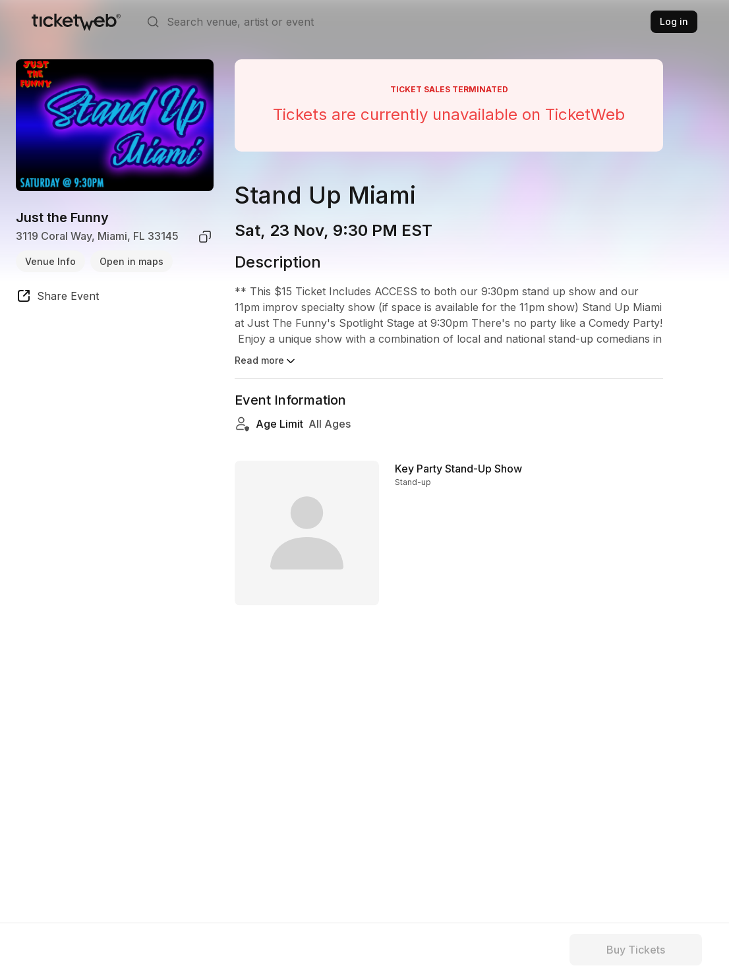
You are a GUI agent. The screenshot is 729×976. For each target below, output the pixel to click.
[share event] (57, 298)
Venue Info (50, 261)
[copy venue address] (205, 236)
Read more (266, 361)
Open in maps (131, 261)
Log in (674, 21)
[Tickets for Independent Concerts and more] (76, 21)
